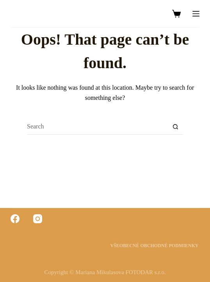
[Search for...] (97, 127)
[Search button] (175, 127)
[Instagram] (37, 218)
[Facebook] (15, 218)
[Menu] (195, 13)
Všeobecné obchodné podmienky (155, 245)
